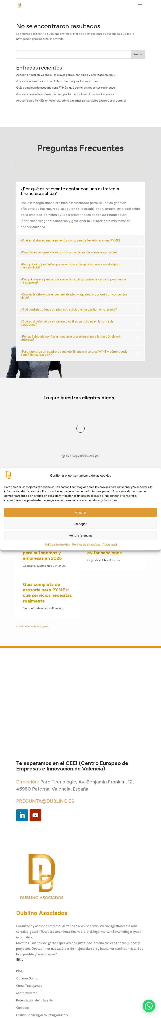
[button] (149, 1006)
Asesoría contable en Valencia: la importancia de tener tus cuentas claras (65, 94)
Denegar (81, 524)
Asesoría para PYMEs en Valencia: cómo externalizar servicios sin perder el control (71, 100)
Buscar (138, 54)
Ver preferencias (80, 535)
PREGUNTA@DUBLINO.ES (45, 735)
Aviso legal (110, 545)
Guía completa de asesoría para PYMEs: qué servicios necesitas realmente (65, 87)
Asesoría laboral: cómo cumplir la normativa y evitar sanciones (57, 81)
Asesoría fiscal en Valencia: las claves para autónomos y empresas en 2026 (66, 75)
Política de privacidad (86, 545)
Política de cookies (57, 545)
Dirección (27, 716)
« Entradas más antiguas (32, 560)
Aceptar (80, 512)
